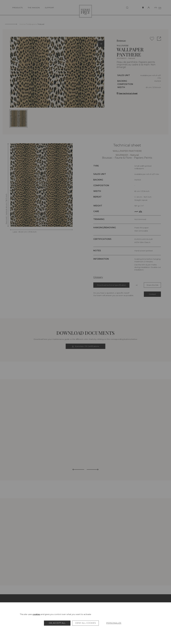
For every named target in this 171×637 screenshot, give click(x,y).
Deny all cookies (85, 623)
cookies (36, 614)
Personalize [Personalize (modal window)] (113, 623)
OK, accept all (57, 623)
